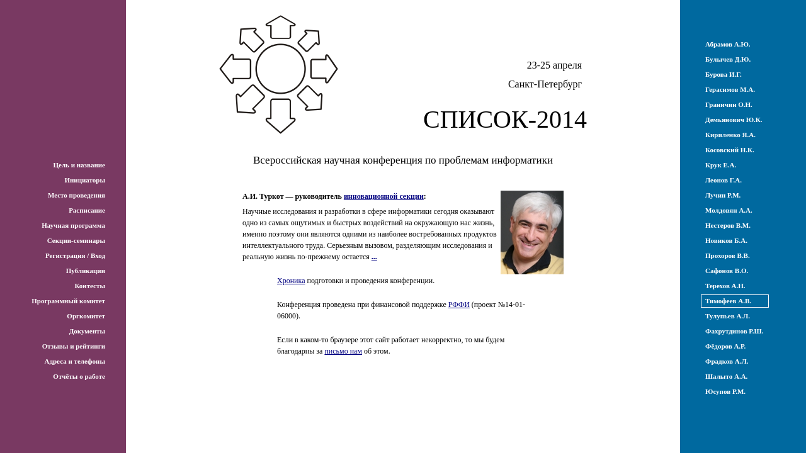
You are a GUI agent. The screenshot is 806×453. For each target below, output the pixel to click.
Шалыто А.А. (726, 376)
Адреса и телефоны (74, 361)
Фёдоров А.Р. (725, 346)
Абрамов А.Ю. (728, 44)
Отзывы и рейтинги (73, 346)
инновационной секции (384, 196)
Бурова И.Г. (723, 74)
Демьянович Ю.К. (734, 119)
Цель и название (79, 165)
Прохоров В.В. (727, 255)
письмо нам (343, 351)
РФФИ (459, 304)
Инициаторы (84, 180)
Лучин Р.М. (723, 195)
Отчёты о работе (79, 376)
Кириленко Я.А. (730, 134)
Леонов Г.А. (723, 180)
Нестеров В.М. (728, 225)
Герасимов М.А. (730, 89)
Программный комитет (68, 301)
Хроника (291, 280)
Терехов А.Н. (725, 285)
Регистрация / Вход (75, 255)
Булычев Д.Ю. (728, 59)
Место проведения (76, 195)
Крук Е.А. (720, 165)
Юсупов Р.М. (725, 391)
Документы (87, 331)
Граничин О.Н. (728, 104)
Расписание (87, 210)
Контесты (89, 285)
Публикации (85, 270)
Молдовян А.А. (728, 210)
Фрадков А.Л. (726, 361)
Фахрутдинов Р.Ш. (734, 331)
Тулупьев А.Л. (727, 316)
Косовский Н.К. (729, 150)
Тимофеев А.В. (728, 301)
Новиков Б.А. (726, 240)
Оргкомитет (86, 316)
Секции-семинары (76, 240)
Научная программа (73, 225)
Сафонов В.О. (726, 270)
